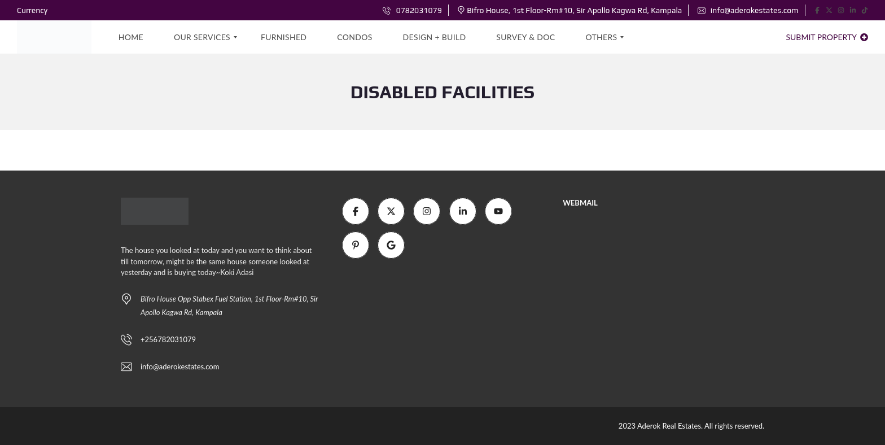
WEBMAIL (580, 202)
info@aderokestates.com (748, 10)
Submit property (827, 37)
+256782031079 (168, 339)
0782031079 (412, 10)
